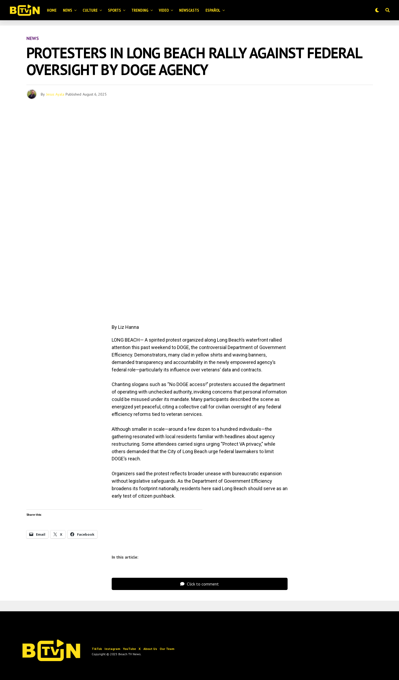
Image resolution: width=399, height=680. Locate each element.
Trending (139, 10)
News (67, 10)
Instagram (112, 649)
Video (164, 10)
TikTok (97, 649)
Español (212, 10)
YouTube (129, 649)
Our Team (167, 649)
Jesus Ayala (55, 94)
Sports (114, 10)
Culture (90, 10)
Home (52, 10)
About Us (150, 649)
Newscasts (189, 10)
